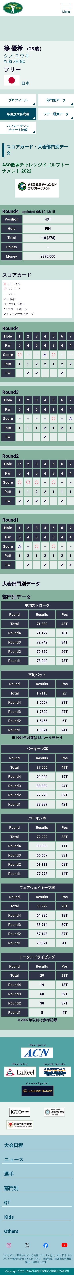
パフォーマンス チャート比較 (18, 128)
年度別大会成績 (18, 114)
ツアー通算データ (56, 114)
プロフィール (17, 100)
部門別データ (56, 100)
